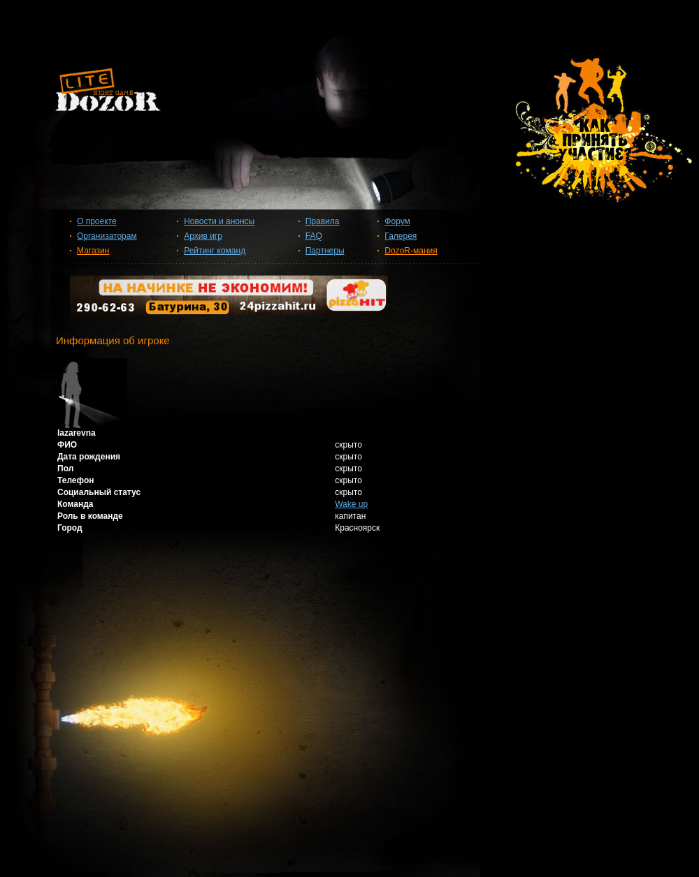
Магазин (93, 251)
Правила (322, 221)
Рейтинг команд (214, 251)
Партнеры (325, 251)
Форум (397, 221)
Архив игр (203, 236)
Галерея (400, 236)
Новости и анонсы (219, 221)
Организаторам (107, 236)
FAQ (313, 236)
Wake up (351, 504)
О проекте (97, 221)
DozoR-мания (410, 251)
